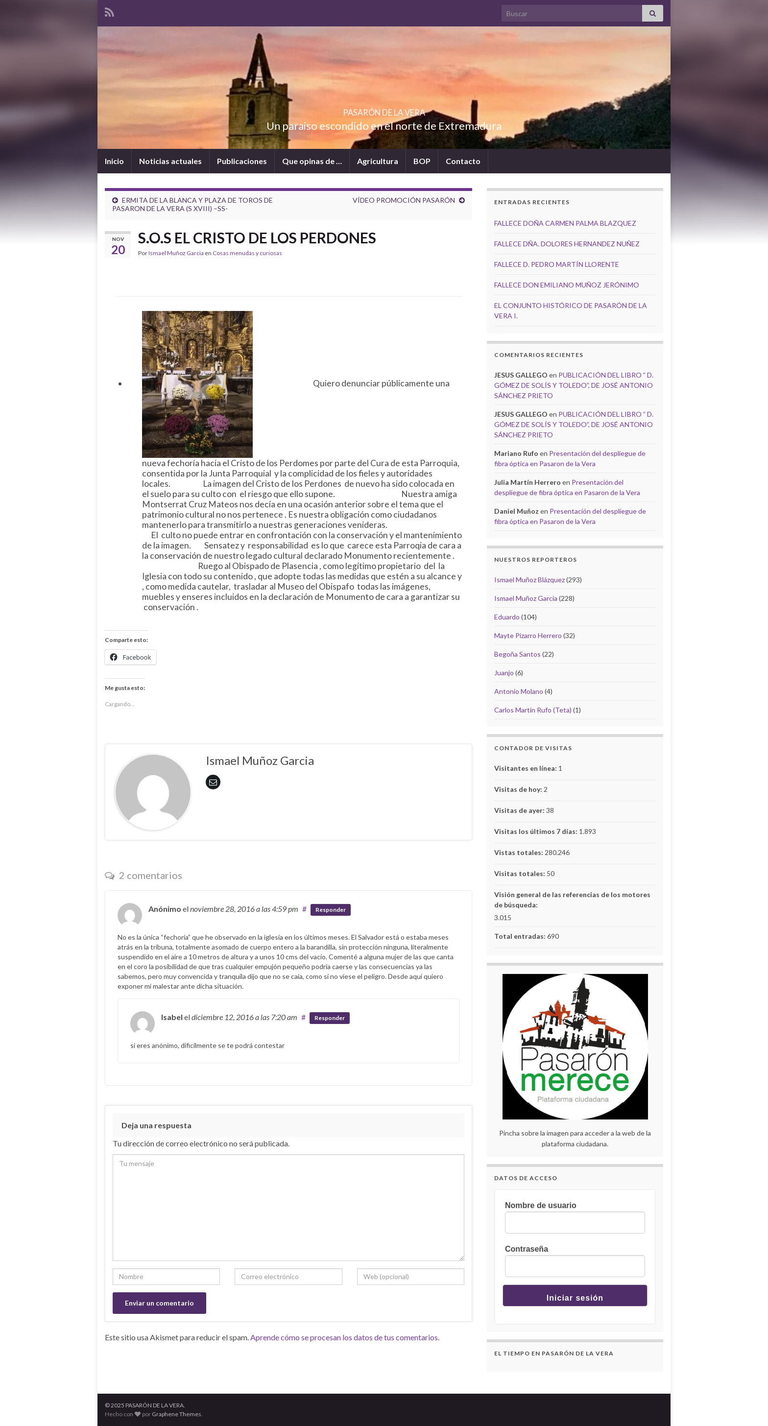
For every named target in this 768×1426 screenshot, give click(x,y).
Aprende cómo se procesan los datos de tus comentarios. (344, 1337)
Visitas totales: (520, 873)
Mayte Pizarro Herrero (528, 635)
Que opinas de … (312, 161)
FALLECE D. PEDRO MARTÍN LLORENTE (556, 264)
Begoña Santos (517, 654)
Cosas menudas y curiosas (247, 253)
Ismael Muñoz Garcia (176, 253)
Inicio (114, 161)
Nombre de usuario (540, 1205)
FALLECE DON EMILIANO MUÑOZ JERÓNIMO (566, 285)
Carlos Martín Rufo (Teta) (533, 710)
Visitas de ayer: (520, 810)
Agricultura (377, 161)
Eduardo (507, 617)
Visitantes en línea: (526, 768)
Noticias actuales (170, 161)
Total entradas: (520, 936)
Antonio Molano (518, 691)
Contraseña (526, 1249)
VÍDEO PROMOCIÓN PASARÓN (404, 200)
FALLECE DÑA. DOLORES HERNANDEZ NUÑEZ (567, 243)
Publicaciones (242, 161)
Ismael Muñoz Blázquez (529, 579)
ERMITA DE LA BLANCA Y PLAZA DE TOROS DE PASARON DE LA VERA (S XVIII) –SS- (192, 204)
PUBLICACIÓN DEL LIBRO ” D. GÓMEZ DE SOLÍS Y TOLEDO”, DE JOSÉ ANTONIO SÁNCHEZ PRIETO (573, 385)
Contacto (463, 161)
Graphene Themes (176, 1414)
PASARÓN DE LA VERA (384, 109)
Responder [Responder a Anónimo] (330, 909)
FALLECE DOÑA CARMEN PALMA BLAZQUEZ (565, 223)
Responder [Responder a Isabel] (329, 1018)
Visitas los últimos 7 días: (536, 831)
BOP (422, 161)
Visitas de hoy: (519, 789)
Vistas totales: (519, 852)
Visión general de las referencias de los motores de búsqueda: (572, 899)
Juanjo (504, 672)
